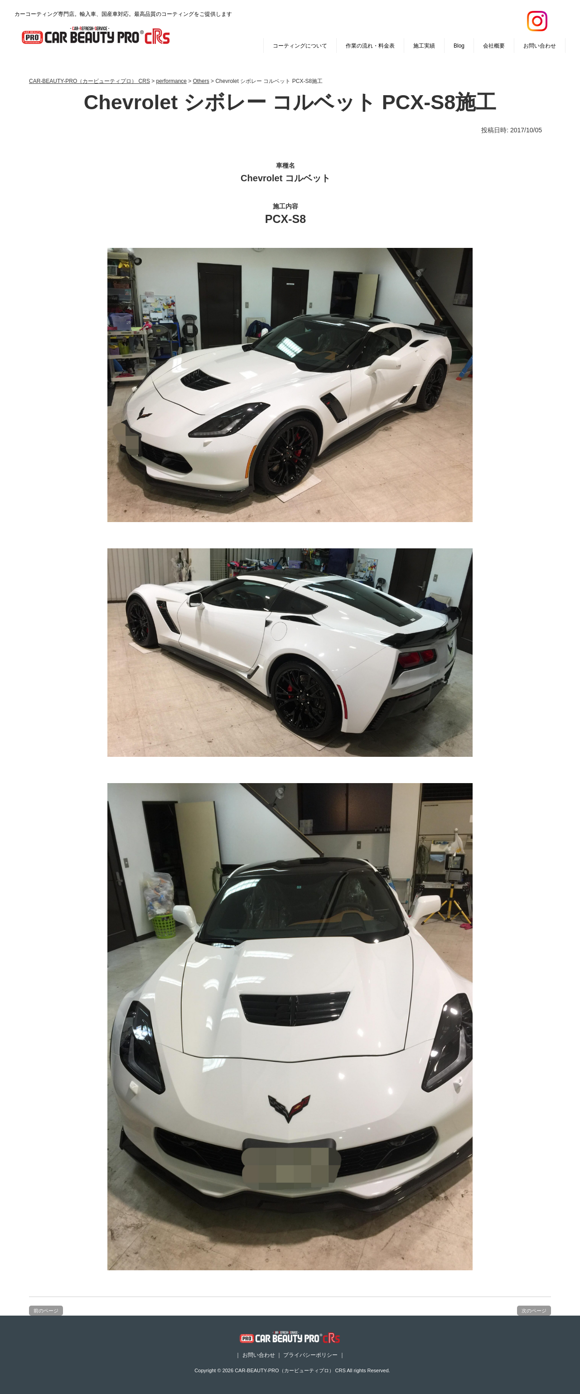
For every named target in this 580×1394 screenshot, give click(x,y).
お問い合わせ (539, 46)
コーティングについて (300, 46)
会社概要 (494, 46)
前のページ (46, 1310)
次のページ (534, 1310)
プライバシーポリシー (310, 1355)
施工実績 (424, 46)
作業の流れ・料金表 (370, 46)
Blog (459, 46)
